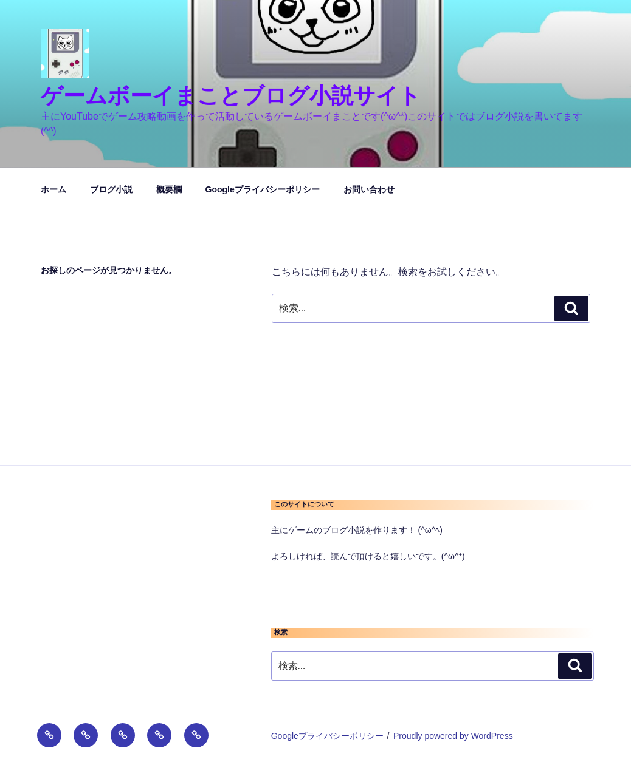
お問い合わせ (369, 189)
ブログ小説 (111, 189)
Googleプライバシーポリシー (262, 189)
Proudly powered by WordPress (453, 736)
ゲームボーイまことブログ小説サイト (231, 95)
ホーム (53, 189)
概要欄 (169, 189)
